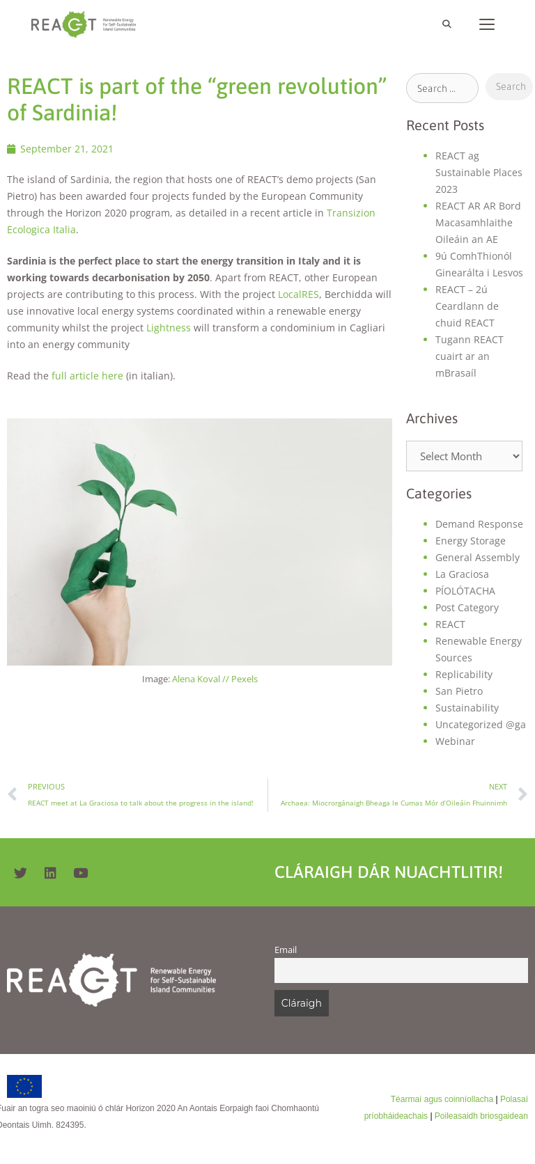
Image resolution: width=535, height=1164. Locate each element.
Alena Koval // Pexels (215, 679)
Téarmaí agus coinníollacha (442, 1099)
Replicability (464, 674)
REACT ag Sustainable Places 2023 (478, 172)
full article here (87, 375)
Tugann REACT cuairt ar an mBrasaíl (469, 356)
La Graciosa (462, 574)
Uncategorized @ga (480, 724)
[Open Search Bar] (446, 24)
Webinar (455, 741)
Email (285, 950)
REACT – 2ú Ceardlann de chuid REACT (467, 306)
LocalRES (298, 294)
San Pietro (459, 691)
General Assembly (477, 557)
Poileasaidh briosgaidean (481, 1116)
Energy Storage (470, 540)
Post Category (467, 607)
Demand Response (479, 523)
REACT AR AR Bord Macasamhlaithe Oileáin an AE (478, 222)
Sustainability (467, 707)
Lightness (168, 327)
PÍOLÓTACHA (465, 590)
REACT (450, 624)
